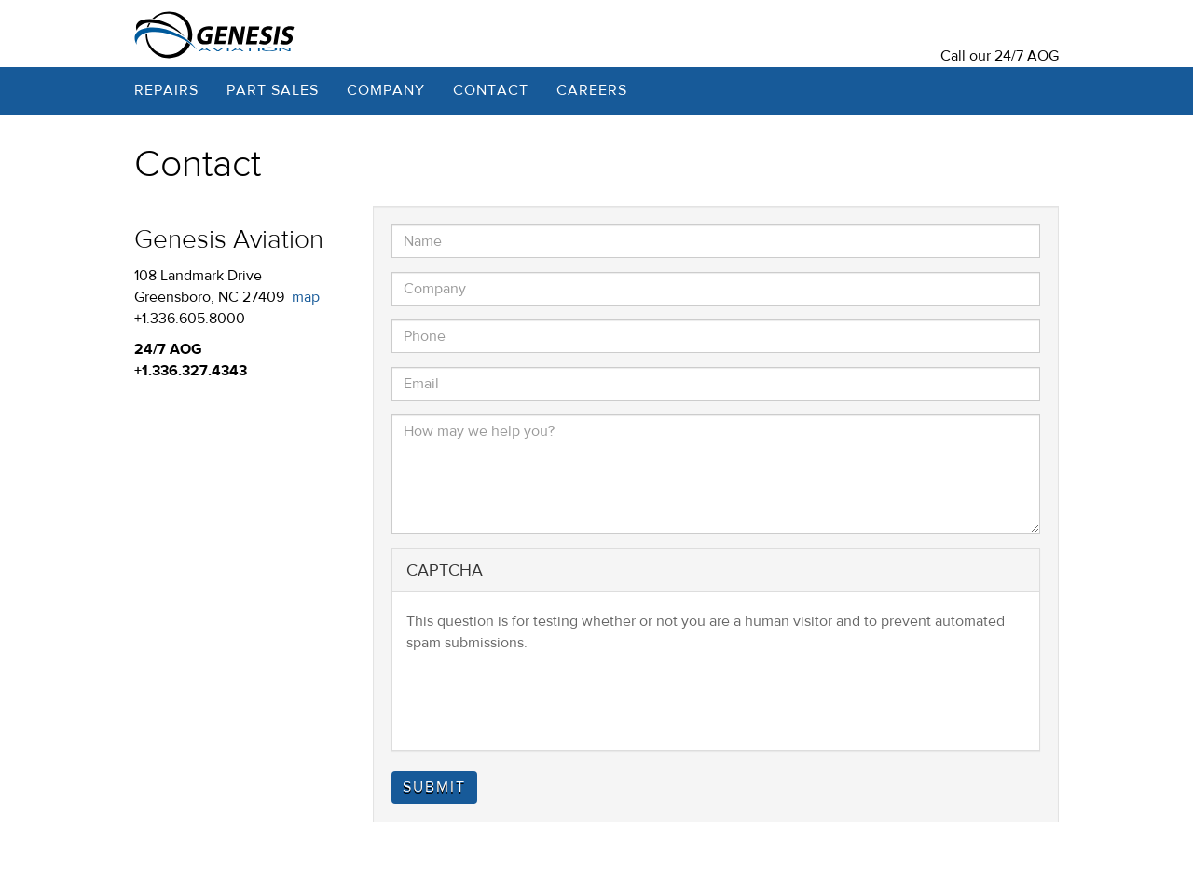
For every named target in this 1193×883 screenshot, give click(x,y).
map (306, 297)
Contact (490, 90)
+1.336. (158, 370)
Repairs (166, 90)
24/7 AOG (1026, 56)
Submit (434, 787)
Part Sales (272, 90)
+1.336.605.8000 (189, 318)
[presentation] (548, 699)
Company (386, 90)
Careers (591, 90)
